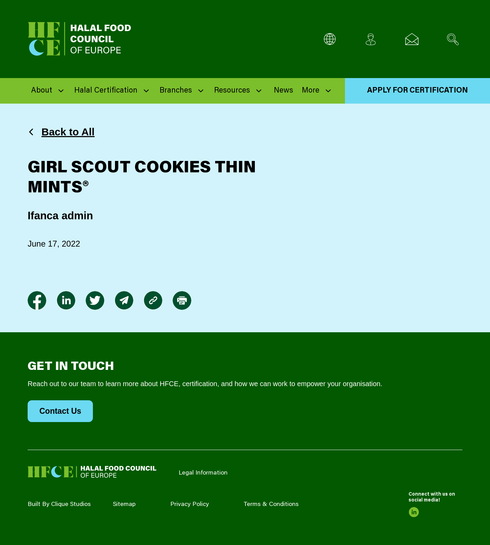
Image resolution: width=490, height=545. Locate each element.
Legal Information (203, 473)
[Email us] (411, 39)
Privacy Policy (189, 504)
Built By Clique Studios (59, 504)
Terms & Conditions (271, 504)
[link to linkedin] (66, 300)
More (310, 91)
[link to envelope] (124, 300)
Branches (176, 91)
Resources (232, 91)
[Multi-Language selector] (329, 39)
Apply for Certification (417, 91)
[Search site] (452, 39)
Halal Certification (105, 91)
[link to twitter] (95, 300)
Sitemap (124, 504)
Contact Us (60, 411)
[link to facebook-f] (37, 300)
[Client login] (370, 39)
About (41, 91)
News (283, 91)
